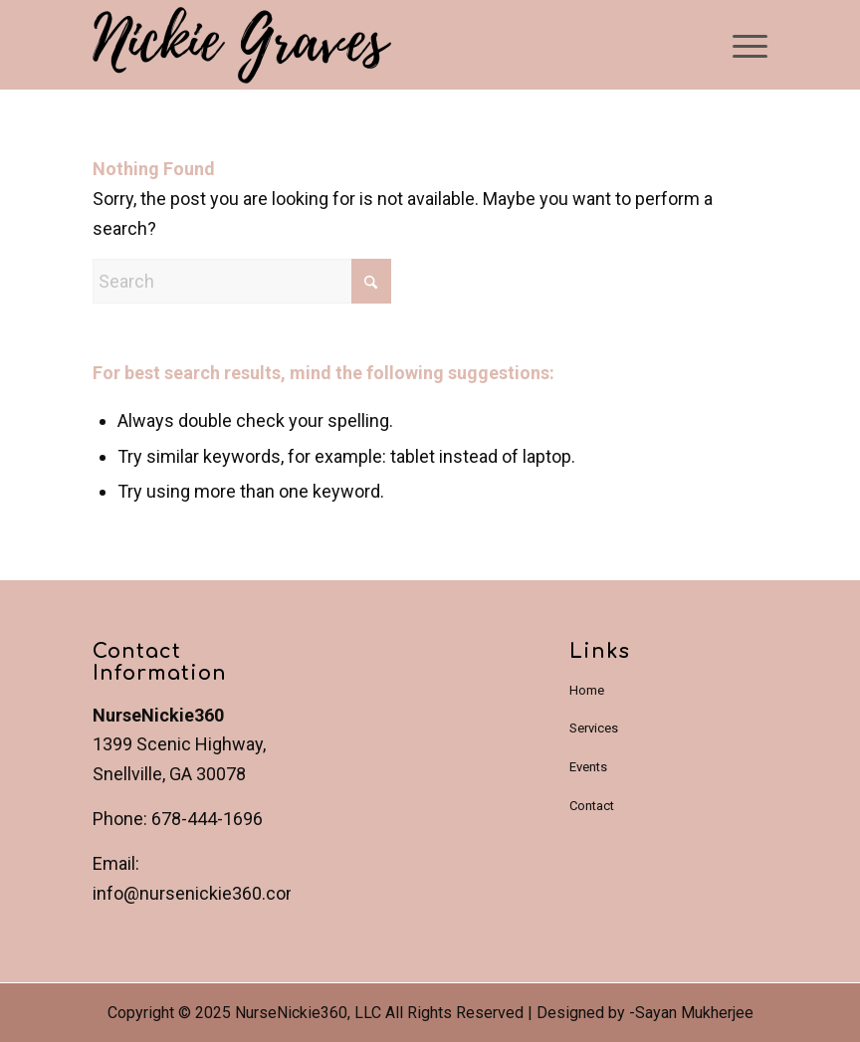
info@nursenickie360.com (197, 893)
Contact (591, 805)
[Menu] (740, 45)
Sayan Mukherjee (694, 1012)
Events (588, 766)
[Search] (242, 281)
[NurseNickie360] (242, 48)
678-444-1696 (207, 818)
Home (586, 690)
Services (593, 728)
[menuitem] (740, 45)
